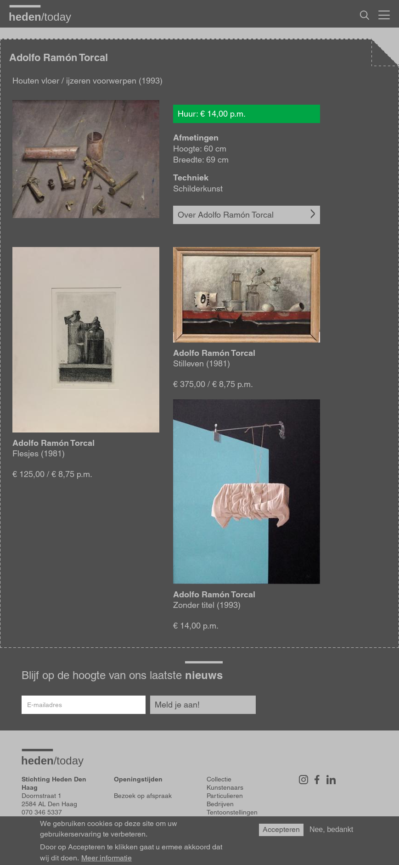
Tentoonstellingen (232, 812)
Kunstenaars (225, 787)
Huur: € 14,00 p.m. (212, 113)
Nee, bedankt (331, 829)
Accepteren (281, 829)
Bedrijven (220, 804)
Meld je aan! (177, 704)
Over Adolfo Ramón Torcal (226, 214)
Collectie (219, 779)
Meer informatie (106, 858)
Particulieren (225, 795)
